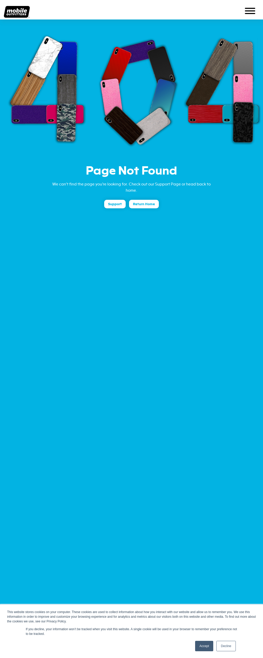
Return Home (144, 204)
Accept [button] (204, 646)
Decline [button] (226, 646)
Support (115, 204)
